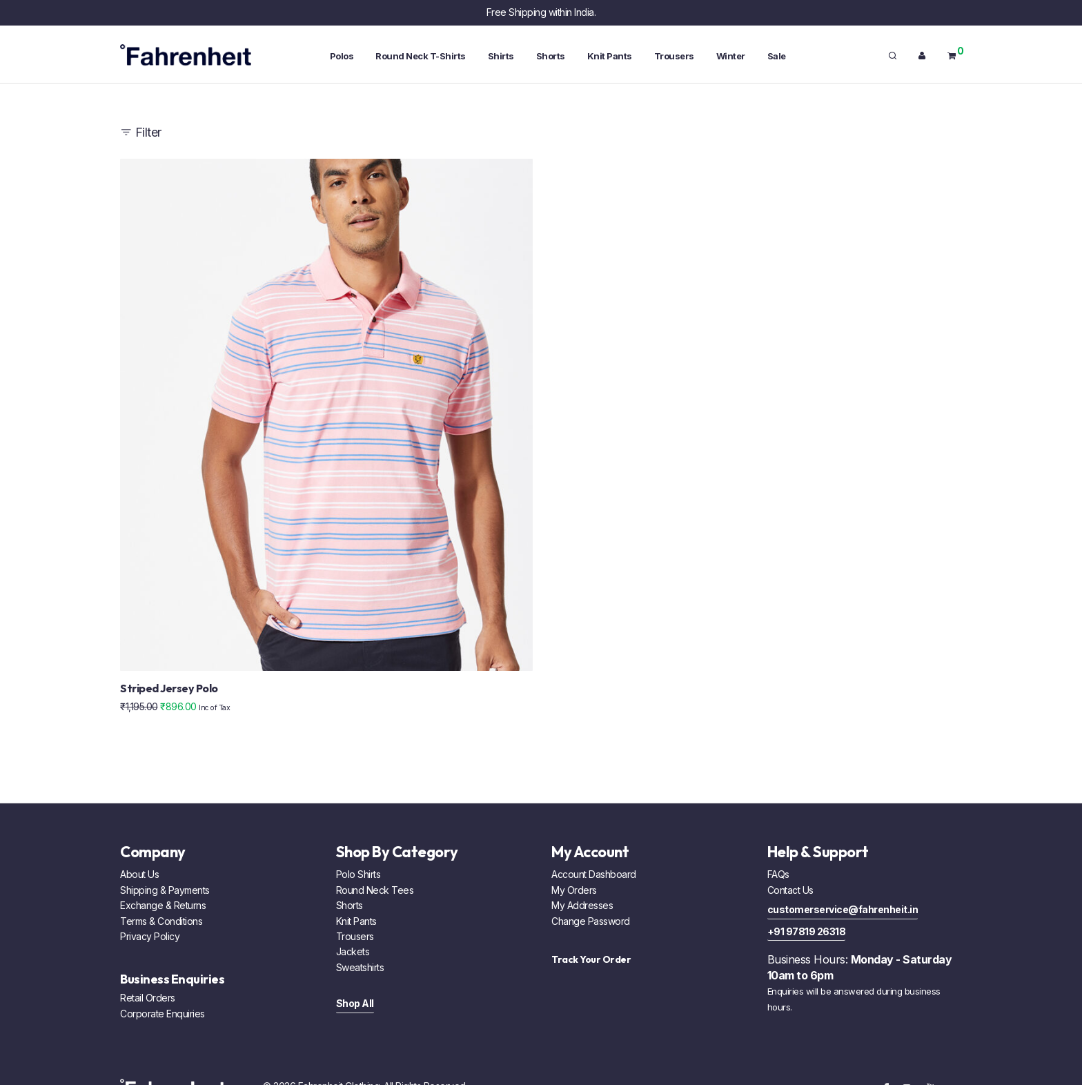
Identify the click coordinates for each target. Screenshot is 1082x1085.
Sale (776, 55)
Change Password (590, 921)
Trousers (674, 55)
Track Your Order (591, 959)
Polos (342, 55)
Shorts (550, 55)
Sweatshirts (360, 967)
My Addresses (582, 905)
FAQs (778, 874)
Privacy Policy (149, 936)
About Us (139, 874)
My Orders (574, 890)
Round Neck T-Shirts (420, 55)
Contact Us (790, 890)
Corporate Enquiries (162, 1013)
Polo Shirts (358, 874)
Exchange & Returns (163, 905)
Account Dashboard (593, 874)
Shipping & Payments (165, 890)
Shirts (501, 55)
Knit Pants (609, 55)
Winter (730, 55)
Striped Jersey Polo (169, 688)
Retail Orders (147, 998)
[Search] (892, 56)
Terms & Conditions (161, 921)
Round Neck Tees (375, 890)
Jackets (353, 951)
